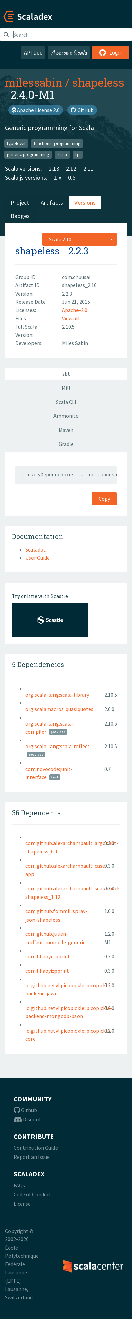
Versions (85, 203)
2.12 (71, 168)
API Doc (33, 52)
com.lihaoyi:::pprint (47, 956)
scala (62, 154)
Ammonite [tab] (66, 415)
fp (77, 154)
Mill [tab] (66, 387)
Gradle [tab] (66, 443)
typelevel (16, 143)
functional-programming (57, 143)
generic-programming (28, 154)
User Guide (37, 557)
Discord (27, 1119)
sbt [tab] (66, 373)
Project (19, 203)
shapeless (98, 82)
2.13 (54, 168)
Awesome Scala (69, 52)
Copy (104, 498)
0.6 (71, 177)
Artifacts (52, 203)
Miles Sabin (75, 343)
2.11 (88, 168)
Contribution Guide (36, 1147)
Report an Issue (32, 1156)
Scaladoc (35, 549)
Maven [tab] (66, 430)
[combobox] (79, 239)
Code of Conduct (32, 1194)
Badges (20, 216)
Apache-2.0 (74, 310)
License (22, 1203)
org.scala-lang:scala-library (57, 694)
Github (25, 1110)
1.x (57, 177)
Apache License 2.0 (36, 110)
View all (71, 318)
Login (111, 52)
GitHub (82, 110)
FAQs (19, 1185)
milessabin (33, 82)
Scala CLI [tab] (66, 401)
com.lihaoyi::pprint (47, 970)
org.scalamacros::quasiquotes (59, 709)
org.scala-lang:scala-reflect (57, 746)
